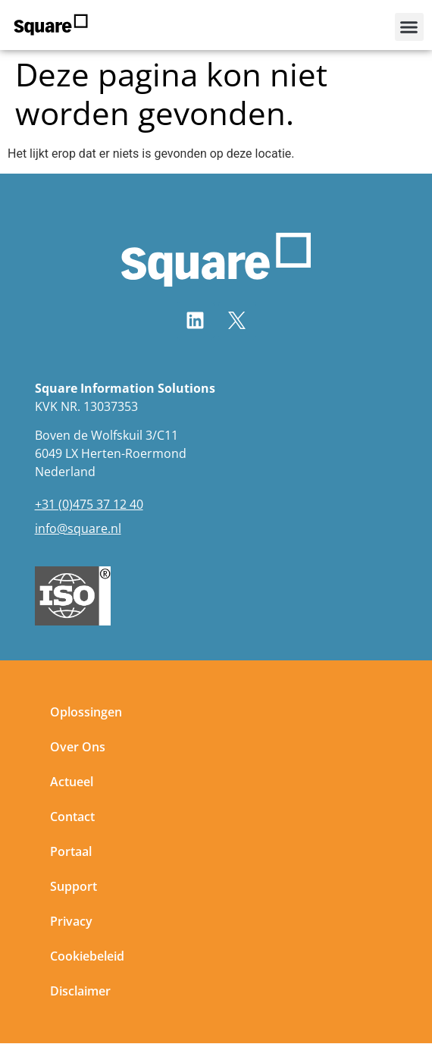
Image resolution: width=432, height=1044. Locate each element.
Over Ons (77, 748)
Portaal (71, 853)
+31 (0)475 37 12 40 (89, 505)
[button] (409, 27)
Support (73, 887)
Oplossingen (86, 713)
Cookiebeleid (87, 957)
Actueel (71, 783)
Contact (72, 818)
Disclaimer (80, 992)
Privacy (71, 922)
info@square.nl (78, 529)
